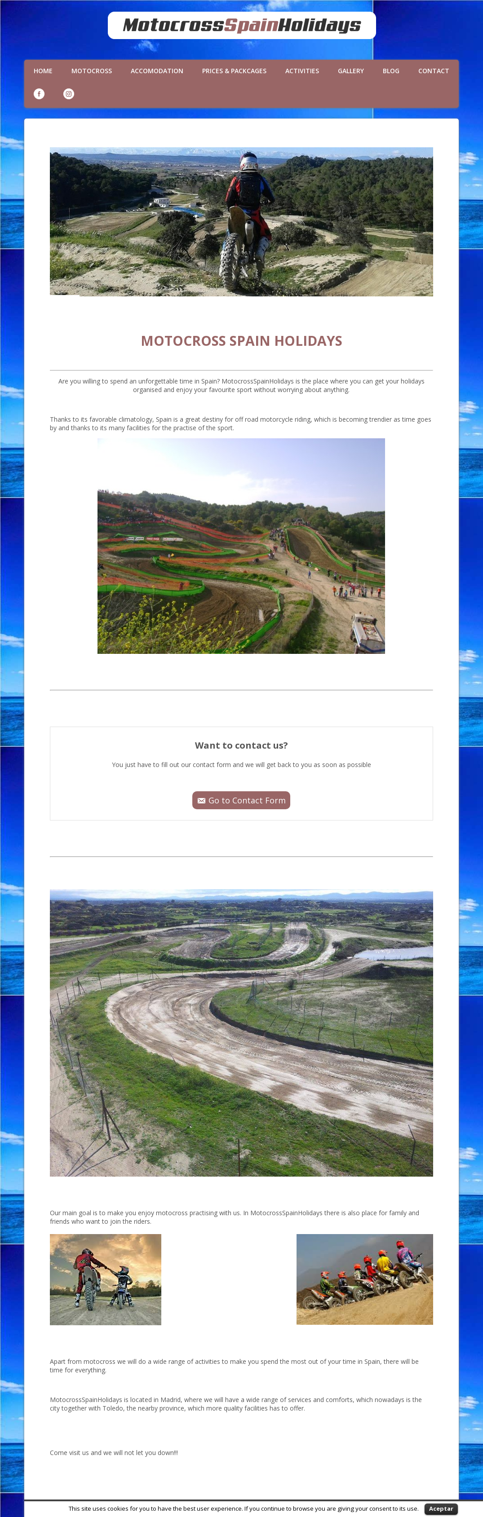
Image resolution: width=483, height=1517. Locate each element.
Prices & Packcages (234, 70)
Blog (391, 70)
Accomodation (157, 70)
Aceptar (441, 1508)
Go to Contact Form (247, 800)
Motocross (91, 70)
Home (43, 70)
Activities (302, 70)
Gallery (351, 70)
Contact (433, 70)
